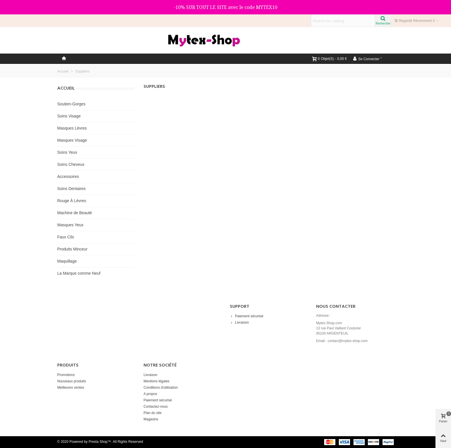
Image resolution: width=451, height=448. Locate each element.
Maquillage (67, 261)
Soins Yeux (67, 152)
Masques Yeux (70, 225)
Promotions (66, 375)
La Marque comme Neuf (78, 273)
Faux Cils (65, 237)
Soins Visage (69, 116)
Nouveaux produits (71, 381)
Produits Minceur (72, 249)
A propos (150, 394)
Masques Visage (72, 140)
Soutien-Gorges (71, 104)
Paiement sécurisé (246, 316)
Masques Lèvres (72, 128)
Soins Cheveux (70, 164)
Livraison (239, 322)
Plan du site (153, 413)
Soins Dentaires (71, 188)
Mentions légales (156, 381)
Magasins (151, 419)
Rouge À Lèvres (71, 200)
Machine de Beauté (74, 212)
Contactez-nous (156, 407)
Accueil (66, 88)
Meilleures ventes (70, 388)
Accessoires (68, 176)
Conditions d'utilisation (161, 388)
